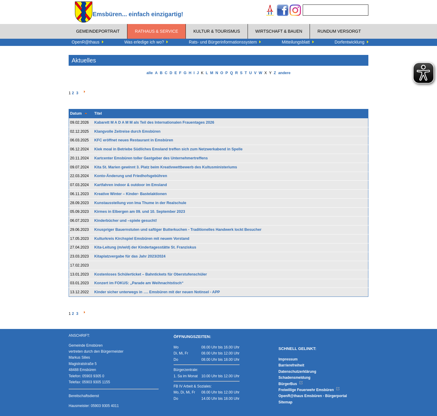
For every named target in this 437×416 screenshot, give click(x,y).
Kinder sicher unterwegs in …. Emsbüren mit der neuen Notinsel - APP (157, 292)
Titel (98, 113)
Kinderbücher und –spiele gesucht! (125, 221)
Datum (76, 113)
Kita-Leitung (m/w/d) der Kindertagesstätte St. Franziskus (145, 247)
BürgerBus (290, 384)
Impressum (288, 359)
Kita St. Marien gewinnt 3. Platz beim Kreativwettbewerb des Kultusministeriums (165, 167)
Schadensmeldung (294, 377)
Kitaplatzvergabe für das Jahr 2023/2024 (130, 256)
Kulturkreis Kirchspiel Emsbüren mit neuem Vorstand (141, 239)
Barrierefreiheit (291, 365)
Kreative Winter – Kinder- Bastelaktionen (130, 194)
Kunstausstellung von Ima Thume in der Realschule (140, 203)
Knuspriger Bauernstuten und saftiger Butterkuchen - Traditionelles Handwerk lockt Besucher (178, 230)
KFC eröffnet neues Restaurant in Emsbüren (133, 140)
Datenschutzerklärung (297, 371)
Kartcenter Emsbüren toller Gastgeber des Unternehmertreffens (151, 158)
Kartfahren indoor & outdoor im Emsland (130, 185)
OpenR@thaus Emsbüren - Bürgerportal (312, 396)
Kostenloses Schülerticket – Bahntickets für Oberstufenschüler (150, 274)
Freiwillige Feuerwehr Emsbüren (309, 390)
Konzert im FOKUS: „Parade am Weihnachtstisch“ (139, 283)
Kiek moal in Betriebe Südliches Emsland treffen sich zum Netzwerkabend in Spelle (168, 149)
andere (284, 73)
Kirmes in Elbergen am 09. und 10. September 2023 (139, 212)
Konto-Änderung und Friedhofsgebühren (130, 176)
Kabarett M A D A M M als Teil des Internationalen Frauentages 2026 (154, 122)
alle (150, 73)
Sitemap (285, 402)
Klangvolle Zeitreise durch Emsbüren (127, 131)
